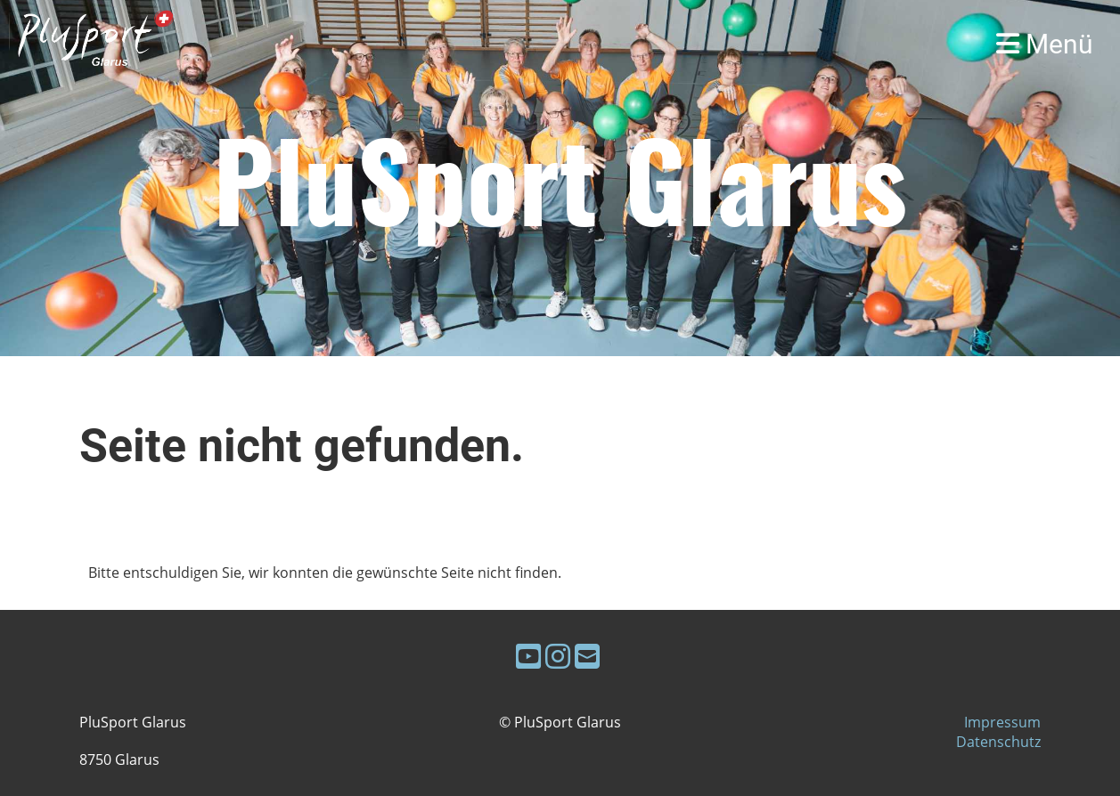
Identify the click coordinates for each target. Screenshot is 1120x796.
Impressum (1002, 722)
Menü (1044, 44)
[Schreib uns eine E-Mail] (587, 656)
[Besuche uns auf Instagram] (557, 656)
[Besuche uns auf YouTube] (528, 656)
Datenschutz (998, 741)
